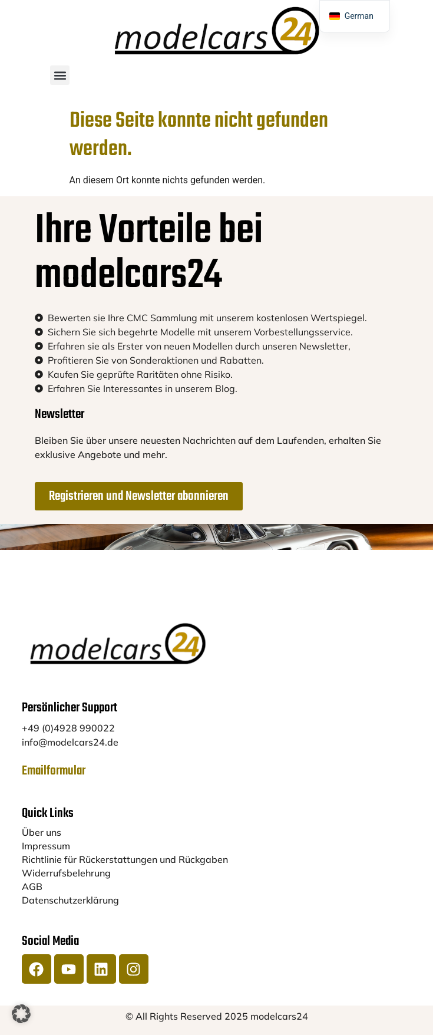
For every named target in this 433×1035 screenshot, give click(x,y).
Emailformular (53, 771)
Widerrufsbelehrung (66, 873)
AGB (32, 886)
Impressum (46, 846)
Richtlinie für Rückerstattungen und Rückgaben (125, 859)
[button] (60, 75)
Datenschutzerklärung (70, 900)
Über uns (41, 832)
